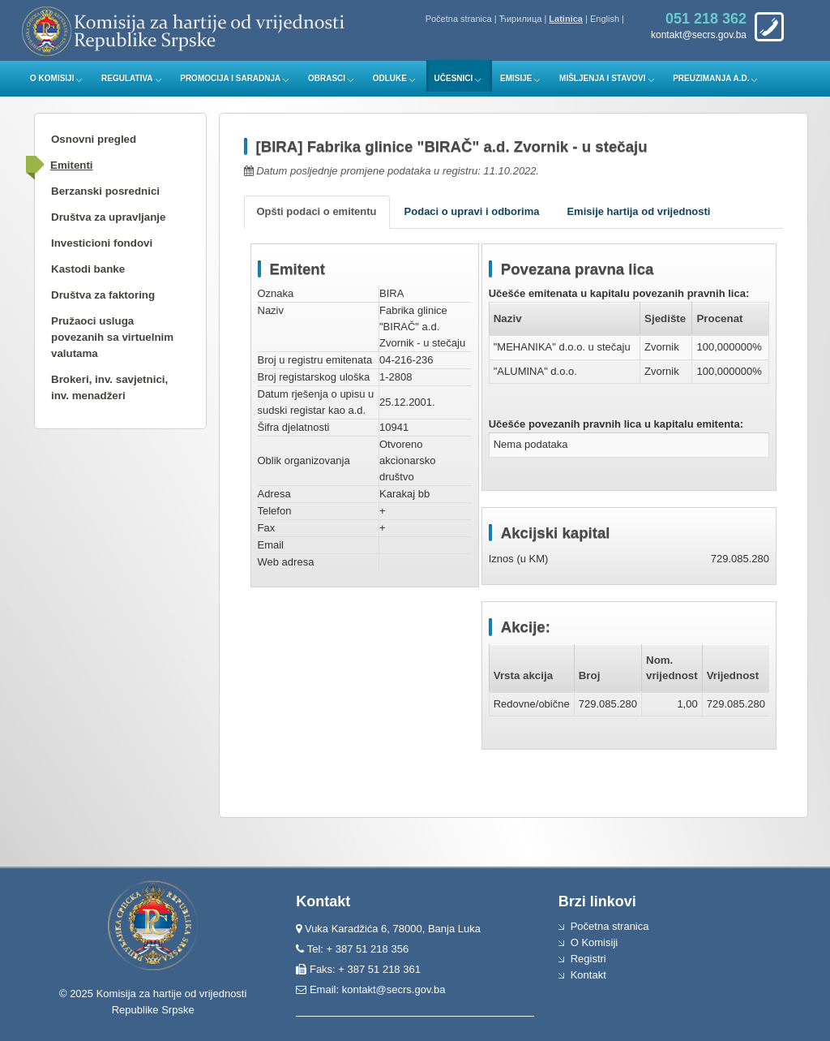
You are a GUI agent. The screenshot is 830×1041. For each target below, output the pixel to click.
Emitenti (71, 165)
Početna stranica (459, 19)
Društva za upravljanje (108, 217)
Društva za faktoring (103, 295)
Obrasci (326, 78)
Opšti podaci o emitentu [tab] (317, 211)
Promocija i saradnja (230, 78)
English (604, 19)
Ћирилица (520, 19)
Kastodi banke (88, 269)
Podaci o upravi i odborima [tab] (472, 211)
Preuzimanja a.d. (711, 78)
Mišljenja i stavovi (602, 78)
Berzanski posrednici (105, 191)
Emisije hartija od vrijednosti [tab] (638, 211)
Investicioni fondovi (101, 243)
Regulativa (127, 78)
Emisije (516, 78)
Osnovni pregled (93, 139)
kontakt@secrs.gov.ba (394, 989)
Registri (588, 959)
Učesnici (453, 78)
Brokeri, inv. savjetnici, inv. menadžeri (109, 387)
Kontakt (588, 975)
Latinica (566, 19)
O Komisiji (52, 78)
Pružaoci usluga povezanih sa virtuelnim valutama (112, 337)
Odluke (390, 78)
